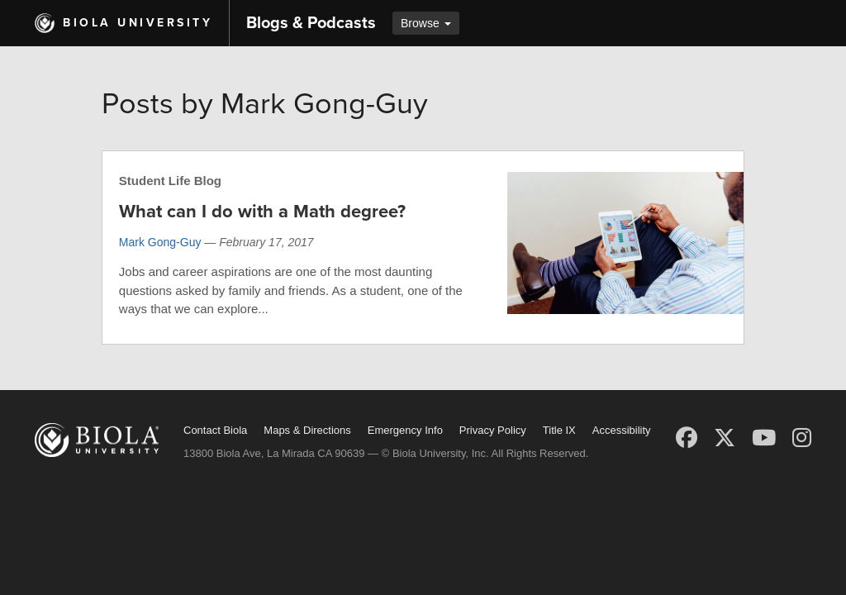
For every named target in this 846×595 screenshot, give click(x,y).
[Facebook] (686, 438)
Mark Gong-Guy (160, 242)
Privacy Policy (492, 430)
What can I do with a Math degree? (262, 211)
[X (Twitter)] (724, 438)
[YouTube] (764, 438)
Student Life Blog (170, 181)
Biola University (137, 23)
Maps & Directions (307, 430)
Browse (426, 23)
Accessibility (621, 430)
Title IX (559, 430)
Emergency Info (405, 430)
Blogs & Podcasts (311, 23)
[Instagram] (801, 438)
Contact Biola (215, 430)
